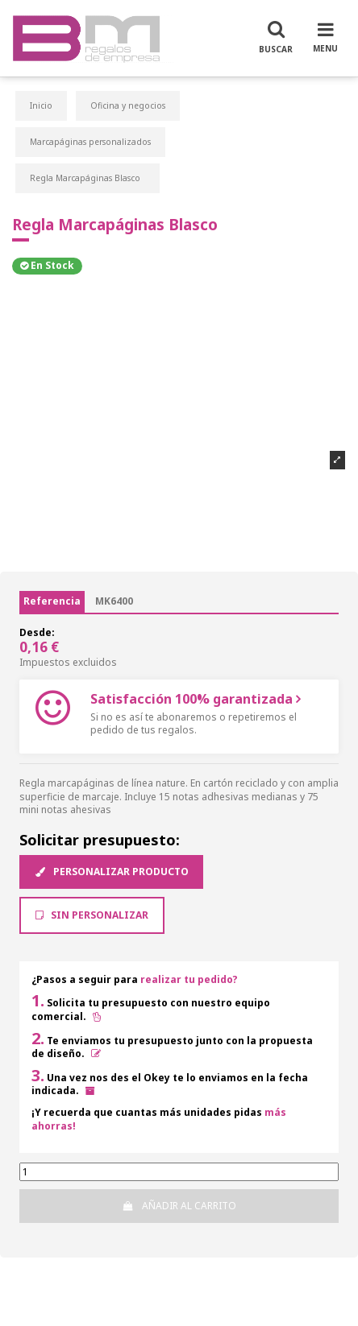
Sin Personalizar (91, 915)
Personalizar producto (111, 871)
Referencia (52, 601)
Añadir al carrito (178, 1205)
